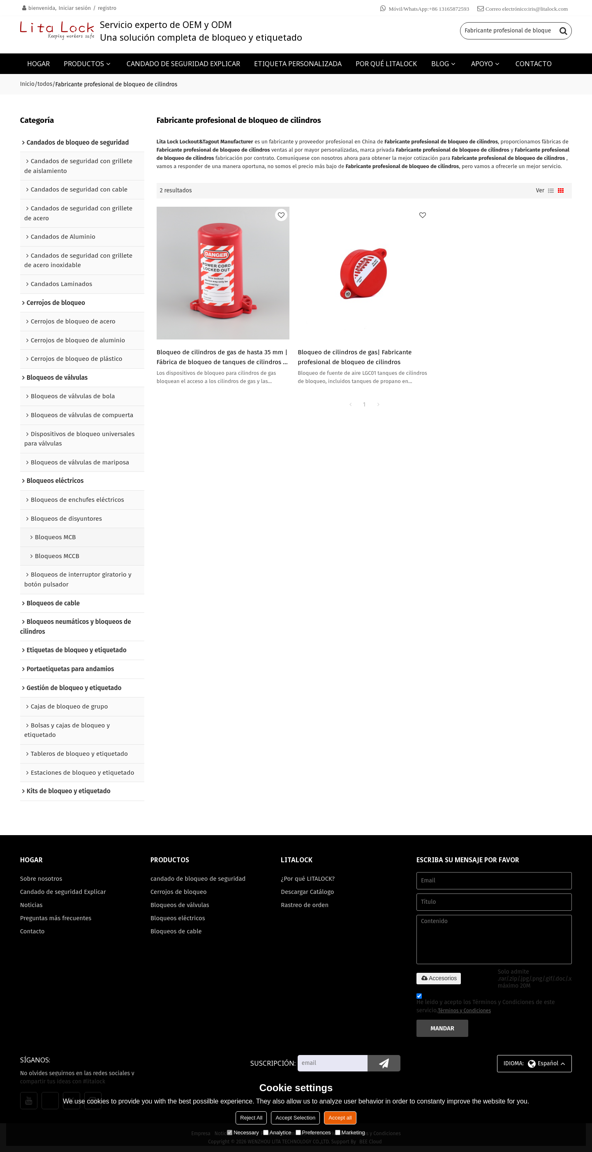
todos (44, 84)
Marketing (350, 1132)
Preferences (313, 1132)
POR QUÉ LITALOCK (386, 63)
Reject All (251, 1118)
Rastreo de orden (304, 905)
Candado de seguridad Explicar (63, 892)
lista (551, 191)
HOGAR (38, 63)
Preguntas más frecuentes (55, 918)
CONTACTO (534, 63)
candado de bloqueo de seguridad (197, 878)
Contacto (32, 931)
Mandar (442, 1028)
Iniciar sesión (74, 8)
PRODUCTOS (84, 63)
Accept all (340, 1118)
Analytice (277, 1132)
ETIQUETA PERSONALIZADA (298, 63)
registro (107, 8)
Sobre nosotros (41, 878)
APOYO (482, 63)
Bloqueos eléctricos (177, 918)
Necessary (243, 1132)
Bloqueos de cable (175, 931)
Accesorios (439, 978)
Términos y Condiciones (464, 1010)
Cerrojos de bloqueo (178, 892)
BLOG (440, 63)
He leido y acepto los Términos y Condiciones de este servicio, (485, 1004)
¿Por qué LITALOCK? (308, 878)
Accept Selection (295, 1118)
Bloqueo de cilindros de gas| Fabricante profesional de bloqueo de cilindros (355, 357)
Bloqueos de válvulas (179, 905)
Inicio (27, 84)
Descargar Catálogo (307, 892)
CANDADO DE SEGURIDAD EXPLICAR (183, 63)
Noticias (31, 905)
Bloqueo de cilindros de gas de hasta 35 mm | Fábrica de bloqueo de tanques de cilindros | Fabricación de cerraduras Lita (222, 358)
